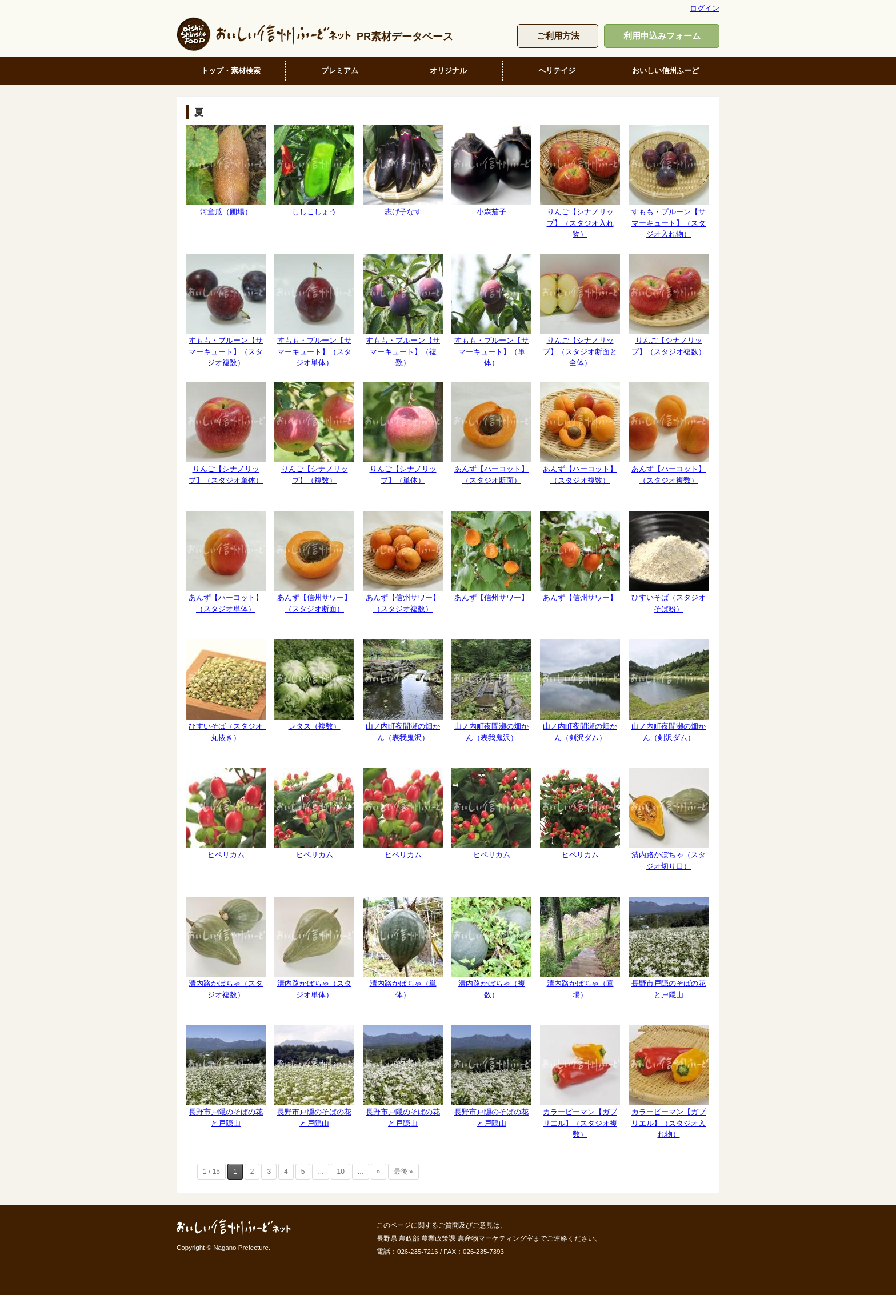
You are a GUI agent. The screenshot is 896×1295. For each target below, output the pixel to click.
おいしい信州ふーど (665, 70)
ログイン (704, 8)
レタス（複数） (314, 684)
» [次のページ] (379, 1172)
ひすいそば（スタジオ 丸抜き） (228, 690)
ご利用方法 (558, 36)
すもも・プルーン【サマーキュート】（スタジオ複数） (226, 310)
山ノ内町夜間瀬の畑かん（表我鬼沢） (403, 690)
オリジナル (448, 70)
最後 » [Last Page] (403, 1172)
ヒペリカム (226, 813)
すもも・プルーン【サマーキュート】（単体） (491, 310)
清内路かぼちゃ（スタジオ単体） (314, 947)
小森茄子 (491, 170)
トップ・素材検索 (231, 70)
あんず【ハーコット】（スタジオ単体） (226, 562)
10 (340, 1172)
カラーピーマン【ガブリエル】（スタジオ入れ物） (669, 1081)
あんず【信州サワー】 (491, 556)
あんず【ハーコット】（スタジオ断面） (491, 433)
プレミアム (339, 70)
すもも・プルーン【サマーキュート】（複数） (403, 310)
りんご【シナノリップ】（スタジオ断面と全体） (580, 310)
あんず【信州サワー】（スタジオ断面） (314, 562)
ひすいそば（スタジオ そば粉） (671, 562)
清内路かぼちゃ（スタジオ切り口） (669, 819)
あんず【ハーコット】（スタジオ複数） (580, 433)
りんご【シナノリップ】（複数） (314, 433)
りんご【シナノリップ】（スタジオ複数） (669, 304)
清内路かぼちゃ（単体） (403, 947)
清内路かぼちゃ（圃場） (580, 947)
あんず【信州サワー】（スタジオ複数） (403, 562)
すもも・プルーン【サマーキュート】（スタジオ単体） (314, 310)
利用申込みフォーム (662, 36)
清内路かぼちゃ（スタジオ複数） (226, 947)
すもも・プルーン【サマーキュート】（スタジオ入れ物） (669, 181)
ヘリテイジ (556, 70)
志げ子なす (403, 170)
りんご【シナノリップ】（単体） (403, 433)
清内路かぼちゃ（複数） (491, 947)
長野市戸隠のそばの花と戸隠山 (669, 947)
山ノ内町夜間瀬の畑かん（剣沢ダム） (580, 690)
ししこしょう (314, 170)
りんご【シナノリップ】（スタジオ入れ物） (580, 181)
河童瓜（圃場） (226, 170)
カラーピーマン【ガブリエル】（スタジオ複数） (580, 1081)
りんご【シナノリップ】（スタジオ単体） (226, 433)
